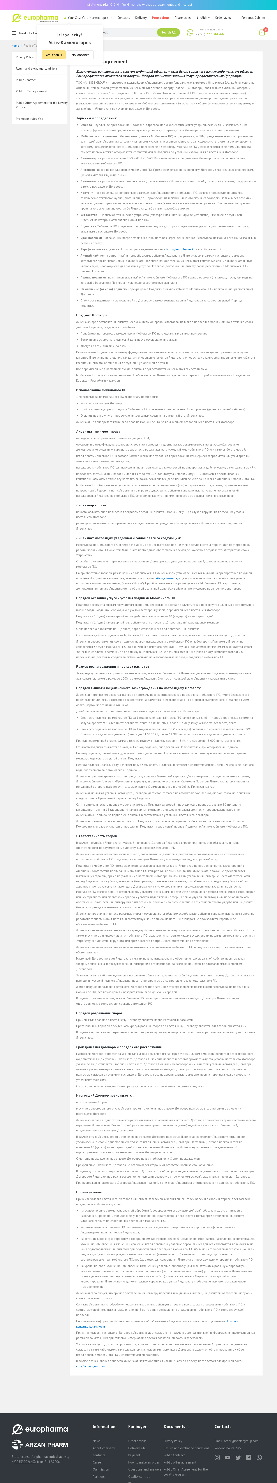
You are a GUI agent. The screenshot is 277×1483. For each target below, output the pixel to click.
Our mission (101, 1469)
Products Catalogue (30, 33)
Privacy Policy (173, 1441)
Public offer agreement (31, 91)
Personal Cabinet (253, 18)
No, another (80, 55)
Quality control (139, 1476)
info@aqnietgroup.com (91, 1366)
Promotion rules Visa (29, 119)
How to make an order (143, 1462)
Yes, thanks (54, 55)
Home (15, 46)
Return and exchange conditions (37, 68)
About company (104, 1448)
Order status (223, 17)
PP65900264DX (25, 1462)
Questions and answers (144, 1469)
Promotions (160, 18)
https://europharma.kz (180, 249)
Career (97, 1462)
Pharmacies (183, 18)
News (97, 1441)
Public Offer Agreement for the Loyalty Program (41, 105)
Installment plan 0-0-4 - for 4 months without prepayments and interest (138, 4)
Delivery (141, 18)
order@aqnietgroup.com (241, 1441)
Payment (134, 1455)
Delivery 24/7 (137, 1448)
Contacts (124, 18)
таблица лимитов (166, 578)
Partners (99, 1476)
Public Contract (25, 80)
